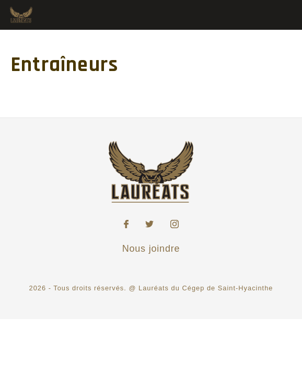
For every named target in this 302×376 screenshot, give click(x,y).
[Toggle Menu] (282, 14)
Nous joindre (151, 248)
